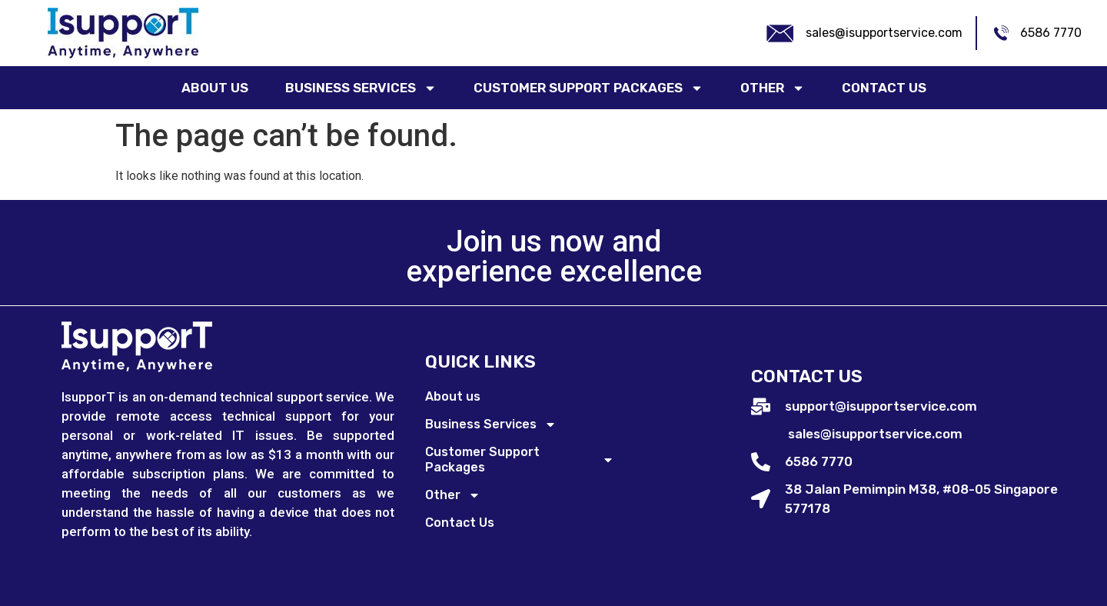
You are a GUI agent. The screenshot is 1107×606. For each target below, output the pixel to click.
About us (214, 87)
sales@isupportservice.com (884, 32)
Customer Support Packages (588, 88)
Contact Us (884, 87)
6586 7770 (1051, 32)
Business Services (361, 88)
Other (772, 88)
